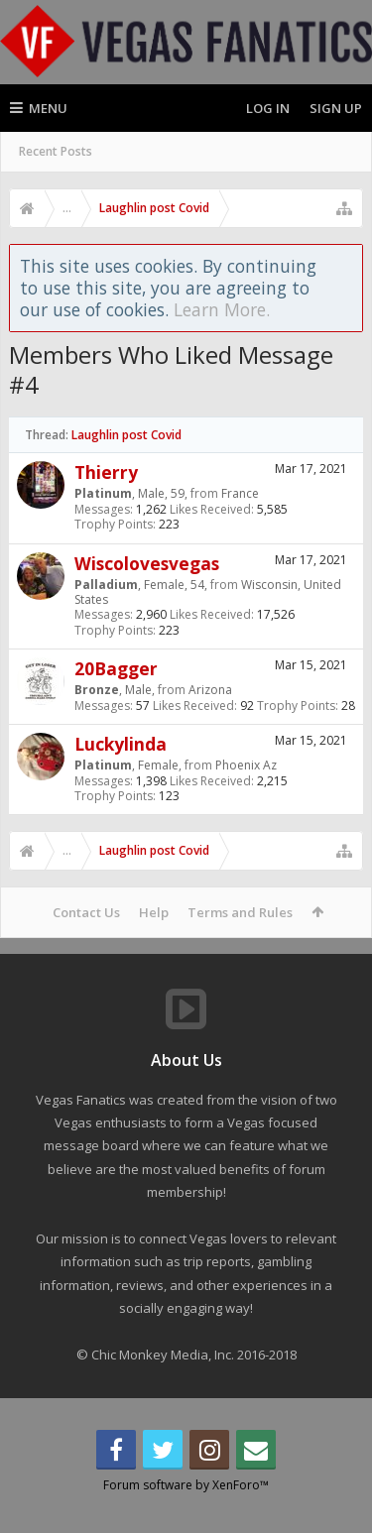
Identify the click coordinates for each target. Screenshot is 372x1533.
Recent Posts (55, 151)
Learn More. (222, 309)
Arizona (210, 689)
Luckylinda (120, 744)
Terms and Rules (240, 912)
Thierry (106, 472)
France (240, 493)
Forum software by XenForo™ (186, 1516)
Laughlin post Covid (126, 434)
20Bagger (116, 668)
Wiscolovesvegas (146, 563)
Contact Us (86, 912)
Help (154, 912)
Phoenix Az (246, 765)
